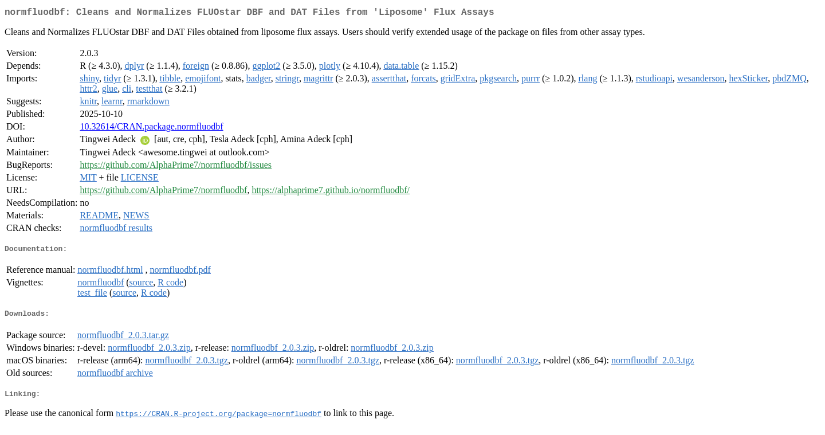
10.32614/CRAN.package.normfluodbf (151, 129)
